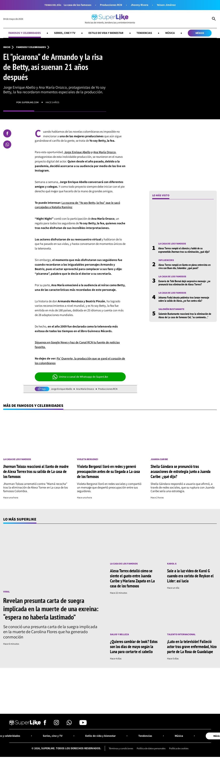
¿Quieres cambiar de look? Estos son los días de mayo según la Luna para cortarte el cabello (133, 646)
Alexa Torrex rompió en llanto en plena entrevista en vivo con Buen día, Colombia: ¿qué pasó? (184, 273)
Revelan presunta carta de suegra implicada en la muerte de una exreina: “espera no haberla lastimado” (51, 608)
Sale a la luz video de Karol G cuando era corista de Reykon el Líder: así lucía (190, 576)
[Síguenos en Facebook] (45, 724)
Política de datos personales (151, 748)
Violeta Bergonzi (87, 459)
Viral (6, 591)
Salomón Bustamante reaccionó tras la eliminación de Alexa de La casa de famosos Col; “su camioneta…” (184, 322)
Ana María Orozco (104, 152)
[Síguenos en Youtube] (83, 724)
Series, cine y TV (64, 33)
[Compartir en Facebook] (7, 133)
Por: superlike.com (27, 102)
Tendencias (144, 33)
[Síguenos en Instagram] (56, 724)
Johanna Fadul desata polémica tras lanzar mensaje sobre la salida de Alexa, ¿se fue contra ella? (183, 305)
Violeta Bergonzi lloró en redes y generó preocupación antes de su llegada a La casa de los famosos (108, 471)
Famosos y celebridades (24, 33)
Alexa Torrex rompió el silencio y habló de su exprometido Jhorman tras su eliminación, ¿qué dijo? (184, 256)
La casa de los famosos (77, 5)
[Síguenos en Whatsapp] (69, 724)
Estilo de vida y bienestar (105, 33)
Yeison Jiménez (166, 5)
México (199, 32)
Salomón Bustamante (171, 316)
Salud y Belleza (119, 634)
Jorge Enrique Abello (77, 152)
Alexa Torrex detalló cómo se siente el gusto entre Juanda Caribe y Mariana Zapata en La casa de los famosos (132, 578)
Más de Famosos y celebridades (33, 405)
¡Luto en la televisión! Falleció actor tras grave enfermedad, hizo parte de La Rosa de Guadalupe (192, 646)
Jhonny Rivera (139, 5)
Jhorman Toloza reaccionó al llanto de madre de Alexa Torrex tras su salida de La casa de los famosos (36, 471)
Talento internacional (181, 634)
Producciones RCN (111, 5)
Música (170, 33)
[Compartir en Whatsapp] (7, 144)
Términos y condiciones (121, 748)
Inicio (6, 47)
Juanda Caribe (159, 459)
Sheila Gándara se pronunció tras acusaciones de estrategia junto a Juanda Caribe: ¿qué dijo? (181, 471)
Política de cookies (178, 748)
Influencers (166, 267)
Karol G (172, 563)
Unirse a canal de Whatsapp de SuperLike (80, 376)
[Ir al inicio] (110, 19)
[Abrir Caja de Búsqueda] (214, 19)
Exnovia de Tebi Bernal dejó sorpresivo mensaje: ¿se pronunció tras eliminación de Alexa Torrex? (184, 289)
